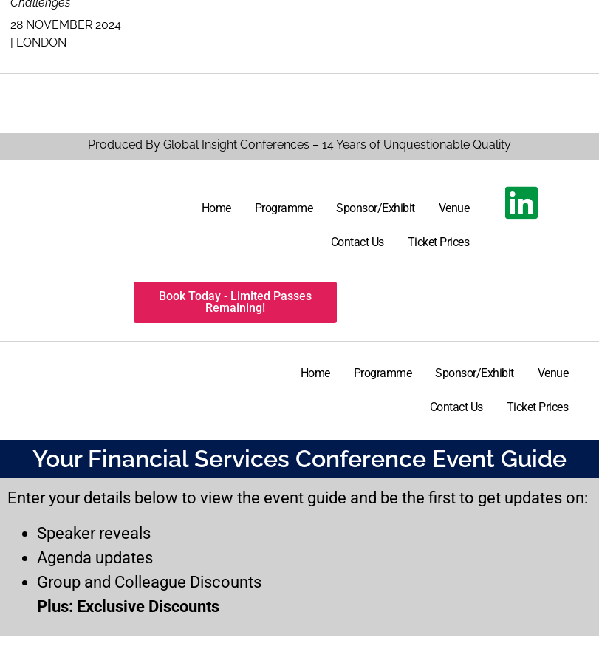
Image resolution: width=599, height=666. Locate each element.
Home (216, 208)
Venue (454, 208)
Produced (115, 144)
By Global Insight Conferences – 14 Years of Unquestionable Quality (327, 144)
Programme (284, 208)
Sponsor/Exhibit (375, 208)
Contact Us (357, 242)
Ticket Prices (439, 242)
